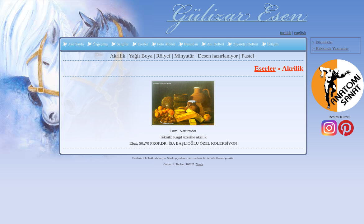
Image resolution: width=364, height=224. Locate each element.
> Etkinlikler (322, 42)
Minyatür (184, 56)
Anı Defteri (215, 44)
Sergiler (122, 44)
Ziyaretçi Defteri (245, 44)
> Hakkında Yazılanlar (330, 48)
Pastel (247, 56)
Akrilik (117, 56)
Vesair (199, 164)
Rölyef (163, 56)
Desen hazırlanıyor (218, 56)
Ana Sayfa (76, 44)
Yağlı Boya (140, 56)
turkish (285, 32)
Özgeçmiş (100, 44)
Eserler (143, 44)
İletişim (273, 44)
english (300, 32)
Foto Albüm (166, 44)
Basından (191, 44)
